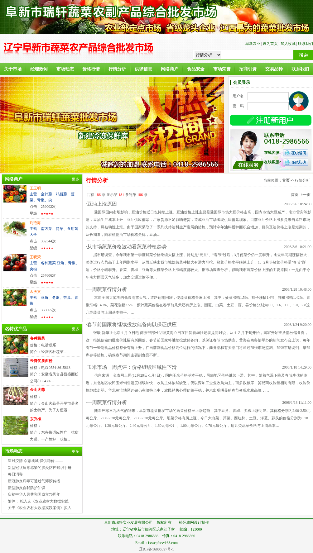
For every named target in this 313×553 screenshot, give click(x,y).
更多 (75, 179)
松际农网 (186, 522)
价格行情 (91, 69)
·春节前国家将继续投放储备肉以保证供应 (131, 324)
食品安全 (196, 69)
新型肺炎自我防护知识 (26, 488)
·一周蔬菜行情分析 (106, 289)
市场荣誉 (222, 69)
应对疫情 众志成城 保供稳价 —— (35, 461)
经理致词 (39, 69)
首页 (286, 180)
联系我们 (305, 43)
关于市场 (13, 69)
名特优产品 (16, 329)
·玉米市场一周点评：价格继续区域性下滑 (131, 367)
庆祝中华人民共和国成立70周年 (34, 494)
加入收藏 (288, 43)
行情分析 (117, 69)
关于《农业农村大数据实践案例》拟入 (39, 508)
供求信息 (143, 69)
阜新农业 (252, 43)
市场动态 (65, 69)
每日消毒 (15, 474)
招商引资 (248, 69)
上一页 (305, 195)
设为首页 (270, 43)
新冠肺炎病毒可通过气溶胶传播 (34, 481)
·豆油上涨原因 (101, 204)
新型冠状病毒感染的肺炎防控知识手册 (39, 467)
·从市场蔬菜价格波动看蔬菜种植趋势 (126, 246)
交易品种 (274, 69)
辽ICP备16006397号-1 (156, 549)
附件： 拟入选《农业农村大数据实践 (38, 501)
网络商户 (169, 69)
